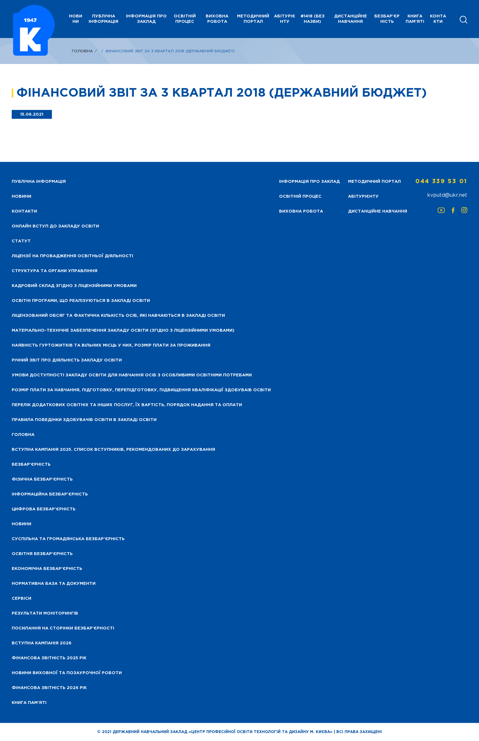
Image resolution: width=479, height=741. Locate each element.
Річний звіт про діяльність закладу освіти (67, 360)
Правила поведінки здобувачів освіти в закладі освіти (84, 420)
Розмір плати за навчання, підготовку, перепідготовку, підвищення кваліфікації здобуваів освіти (141, 390)
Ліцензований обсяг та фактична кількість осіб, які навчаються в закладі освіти (118, 315)
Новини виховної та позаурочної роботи (67, 673)
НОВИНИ (75, 19)
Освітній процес (185, 19)
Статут (21, 241)
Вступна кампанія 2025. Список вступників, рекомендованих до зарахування (113, 449)
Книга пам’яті (415, 19)
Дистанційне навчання (350, 19)
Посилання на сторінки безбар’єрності (63, 628)
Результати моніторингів (45, 613)
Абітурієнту (284, 19)
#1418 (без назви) (313, 19)
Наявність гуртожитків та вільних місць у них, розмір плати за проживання (111, 345)
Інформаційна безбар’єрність (50, 494)
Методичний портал (253, 19)
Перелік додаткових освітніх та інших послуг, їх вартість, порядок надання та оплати (127, 405)
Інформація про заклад (146, 19)
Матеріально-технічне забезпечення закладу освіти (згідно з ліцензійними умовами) (123, 330)
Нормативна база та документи (54, 583)
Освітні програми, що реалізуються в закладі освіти (81, 301)
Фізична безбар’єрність (42, 479)
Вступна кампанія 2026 (42, 643)
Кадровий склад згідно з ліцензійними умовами (74, 286)
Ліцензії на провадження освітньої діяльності (72, 256)
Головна (82, 51)
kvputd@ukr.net (447, 195)
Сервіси (21, 598)
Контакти (438, 19)
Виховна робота (217, 19)
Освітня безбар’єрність (42, 554)
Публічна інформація (103, 19)
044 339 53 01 (441, 181)
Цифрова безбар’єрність (44, 509)
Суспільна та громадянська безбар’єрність (68, 539)
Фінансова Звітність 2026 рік (49, 688)
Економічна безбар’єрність (47, 569)
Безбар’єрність (387, 19)
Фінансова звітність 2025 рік (49, 658)
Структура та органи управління (54, 271)
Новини (21, 524)
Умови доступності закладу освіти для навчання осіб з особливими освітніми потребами (132, 375)
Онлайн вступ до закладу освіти (55, 226)
